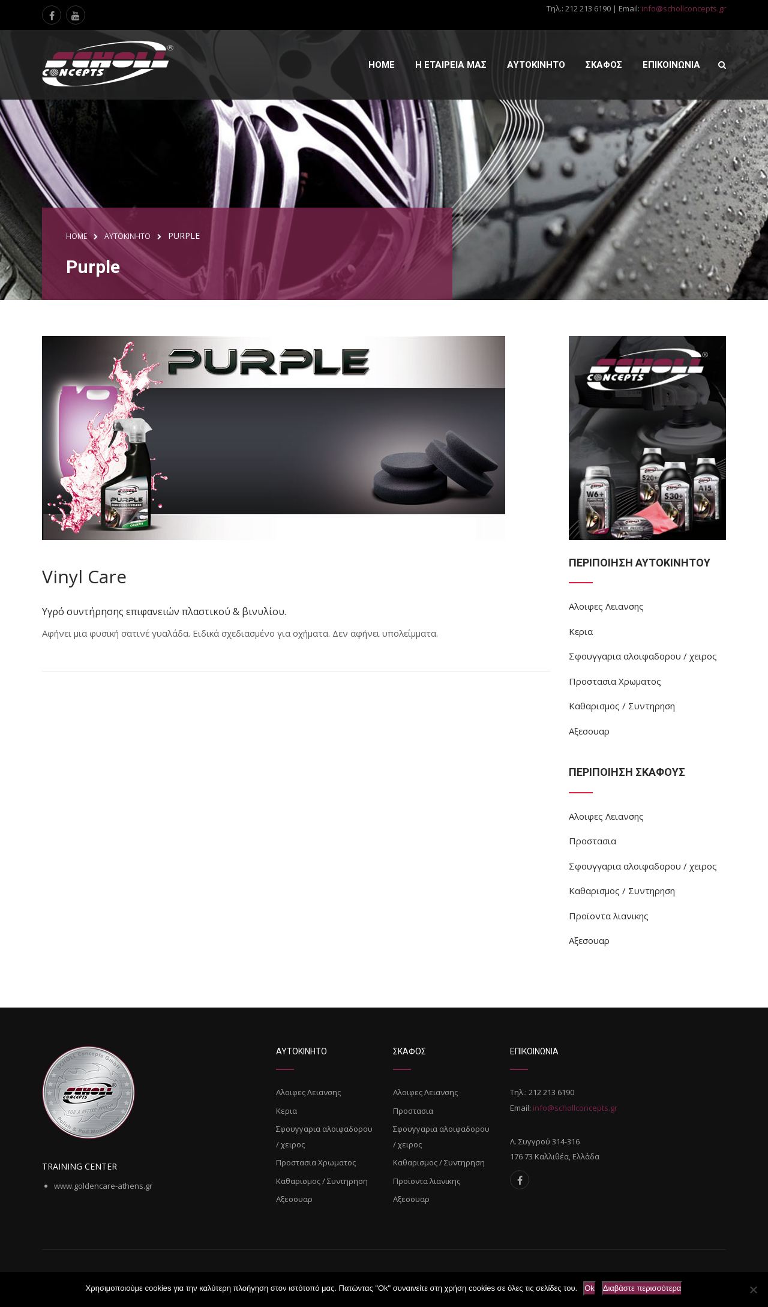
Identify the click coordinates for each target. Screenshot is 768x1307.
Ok (589, 1288)
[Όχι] (753, 1290)
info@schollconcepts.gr (683, 8)
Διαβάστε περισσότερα (642, 1288)
